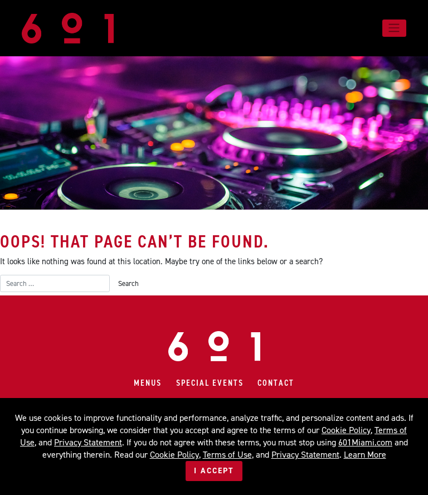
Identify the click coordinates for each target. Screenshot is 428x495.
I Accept (214, 470)
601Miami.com (365, 442)
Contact (275, 383)
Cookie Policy (346, 430)
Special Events (210, 383)
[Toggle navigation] (394, 28)
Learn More (365, 454)
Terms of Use (227, 454)
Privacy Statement (88, 442)
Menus (148, 383)
